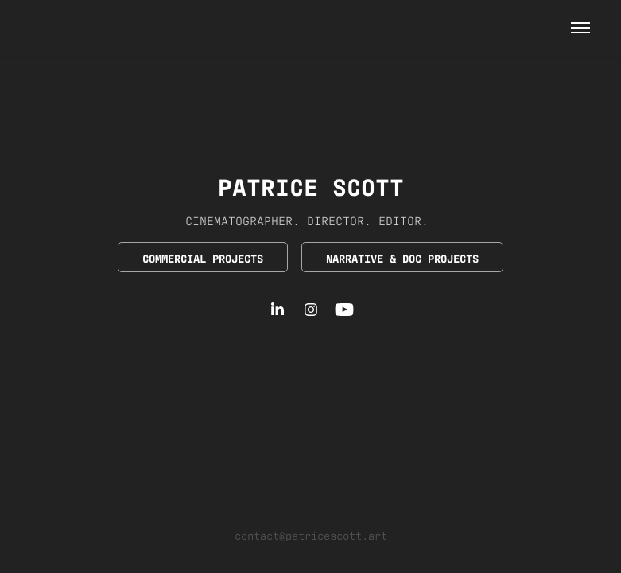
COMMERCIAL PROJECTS (202, 257)
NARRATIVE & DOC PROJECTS (402, 257)
